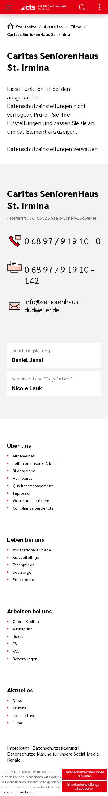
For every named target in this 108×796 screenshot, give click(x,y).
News (17, 700)
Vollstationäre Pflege (32, 549)
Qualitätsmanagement (33, 485)
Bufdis (18, 636)
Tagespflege (24, 564)
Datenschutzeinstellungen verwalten (52, 148)
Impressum (23, 493)
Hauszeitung (24, 715)
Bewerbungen (25, 658)
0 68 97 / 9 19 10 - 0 (62, 240)
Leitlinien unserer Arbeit (34, 463)
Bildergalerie (24, 470)
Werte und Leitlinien (31, 500)
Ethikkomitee (25, 579)
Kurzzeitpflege (26, 557)
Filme (75, 26)
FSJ (16, 643)
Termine (20, 707)
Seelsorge (22, 572)
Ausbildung (23, 628)
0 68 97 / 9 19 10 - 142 (59, 275)
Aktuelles (53, 26)
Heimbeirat (22, 478)
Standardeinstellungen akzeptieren (84, 787)
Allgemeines (24, 455)
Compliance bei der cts (33, 507)
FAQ (16, 651)
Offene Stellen (26, 621)
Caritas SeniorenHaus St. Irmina (38, 34)
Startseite (26, 26)
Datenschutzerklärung (55, 748)
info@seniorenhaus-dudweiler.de (52, 305)
